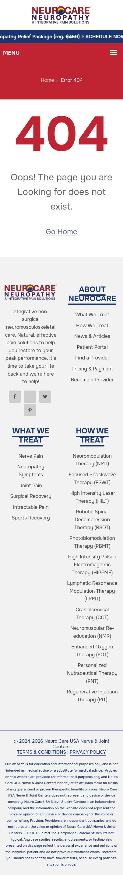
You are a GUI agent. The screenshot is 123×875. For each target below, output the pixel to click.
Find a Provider (92, 358)
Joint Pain (30, 485)
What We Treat (92, 314)
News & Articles (92, 336)
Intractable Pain (31, 507)
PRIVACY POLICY (88, 752)
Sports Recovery (31, 518)
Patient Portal (92, 347)
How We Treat (92, 325)
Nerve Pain (31, 456)
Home (47, 80)
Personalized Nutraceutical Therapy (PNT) (92, 673)
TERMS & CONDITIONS (41, 752)
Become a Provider (92, 380)
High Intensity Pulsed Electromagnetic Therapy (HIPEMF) (92, 564)
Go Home (61, 231)
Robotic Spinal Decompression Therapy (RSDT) (92, 519)
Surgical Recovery (30, 496)
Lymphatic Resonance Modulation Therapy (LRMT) (92, 591)
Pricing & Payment (92, 369)
